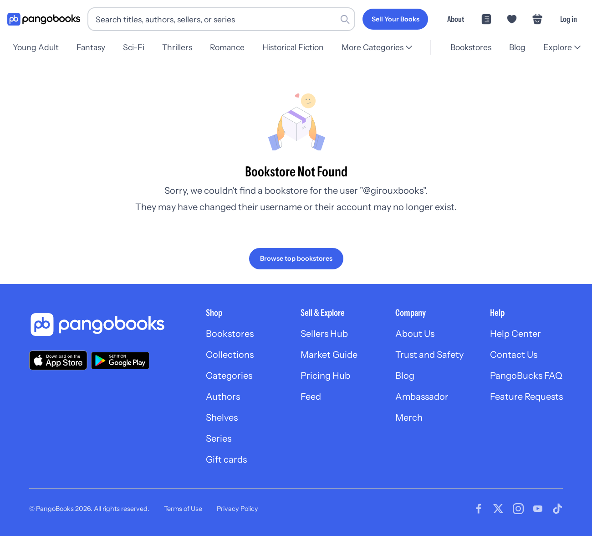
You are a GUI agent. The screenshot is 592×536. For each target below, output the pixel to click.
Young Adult (36, 47)
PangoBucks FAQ (526, 375)
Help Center (515, 333)
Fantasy (92, 47)
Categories (229, 375)
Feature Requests (526, 396)
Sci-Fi (136, 47)
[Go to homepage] (43, 19)
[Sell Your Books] (395, 19)
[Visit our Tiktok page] (557, 508)
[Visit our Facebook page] (478, 508)
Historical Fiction (300, 47)
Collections (230, 354)
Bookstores (468, 47)
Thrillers (182, 47)
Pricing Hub (325, 375)
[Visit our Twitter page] (498, 508)
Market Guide (329, 354)
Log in (568, 19)
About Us (414, 333)
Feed (311, 396)
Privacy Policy (237, 509)
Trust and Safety (429, 354)
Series (218, 438)
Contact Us (513, 354)
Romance (233, 47)
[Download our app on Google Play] (120, 360)
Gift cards (226, 459)
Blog (516, 47)
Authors (223, 396)
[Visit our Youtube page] (537, 508)
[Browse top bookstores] (296, 258)
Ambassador (422, 396)
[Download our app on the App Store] (58, 360)
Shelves (222, 417)
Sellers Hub (324, 333)
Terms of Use (183, 509)
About (455, 19)
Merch (409, 417)
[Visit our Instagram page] (518, 508)
